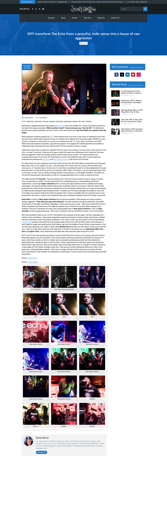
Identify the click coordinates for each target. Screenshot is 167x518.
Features (51, 18)
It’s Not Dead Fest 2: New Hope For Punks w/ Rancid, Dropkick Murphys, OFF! (131, 92)
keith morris (59, 121)
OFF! (52, 137)
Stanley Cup (26, 222)
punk (83, 121)
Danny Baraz (32, 258)
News (63, 18)
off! (79, 121)
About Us (100, 18)
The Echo (61, 126)
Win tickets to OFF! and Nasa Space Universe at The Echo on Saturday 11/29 (132, 130)
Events (74, 18)
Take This (87, 18)
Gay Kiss (46, 159)
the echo (89, 121)
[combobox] (131, 9)
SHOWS (84, 43)
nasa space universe (71, 121)
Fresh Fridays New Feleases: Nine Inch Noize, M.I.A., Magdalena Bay (51, 2)
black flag (30, 121)
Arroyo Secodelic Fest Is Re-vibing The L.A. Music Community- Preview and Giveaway (101, 2)
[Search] (145, 9)
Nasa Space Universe (61, 159)
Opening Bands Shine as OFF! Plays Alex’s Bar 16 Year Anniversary (132, 111)
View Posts (41, 452)
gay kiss (45, 121)
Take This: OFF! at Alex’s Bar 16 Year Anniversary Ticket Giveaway (131, 120)
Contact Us (115, 18)
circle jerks (38, 121)
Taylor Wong (32, 262)
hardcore (52, 121)
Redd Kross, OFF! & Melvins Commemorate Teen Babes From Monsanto (131, 102)
